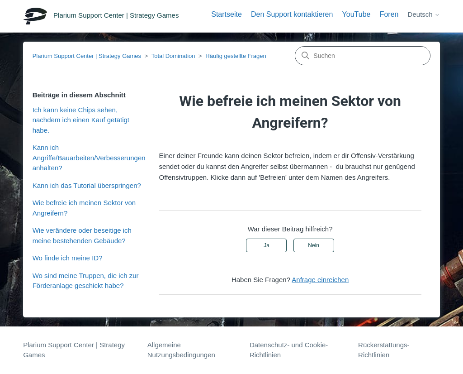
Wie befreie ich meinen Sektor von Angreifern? (84, 208)
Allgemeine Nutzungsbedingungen (181, 350)
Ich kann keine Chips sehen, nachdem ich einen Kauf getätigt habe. (81, 120)
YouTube (356, 14)
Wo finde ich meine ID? (68, 258)
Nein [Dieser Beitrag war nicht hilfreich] (313, 245)
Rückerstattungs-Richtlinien (383, 350)
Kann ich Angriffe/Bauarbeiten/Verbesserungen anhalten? (89, 158)
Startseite (226, 14)
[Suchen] (362, 56)
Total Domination (173, 56)
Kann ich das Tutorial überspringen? (87, 185)
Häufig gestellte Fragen (235, 56)
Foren (389, 14)
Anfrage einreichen (320, 279)
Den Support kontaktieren (292, 14)
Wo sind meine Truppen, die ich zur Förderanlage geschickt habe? (86, 281)
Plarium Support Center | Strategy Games (87, 56)
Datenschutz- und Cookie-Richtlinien (289, 350)
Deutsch (424, 14)
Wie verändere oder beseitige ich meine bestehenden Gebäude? (82, 235)
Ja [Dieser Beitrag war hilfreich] (266, 245)
